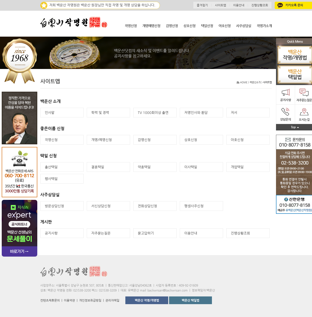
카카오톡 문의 (289, 5)
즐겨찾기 (202, 5)
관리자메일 (112, 300)
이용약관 (69, 300)
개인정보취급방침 (90, 300)
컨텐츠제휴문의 (50, 300)
